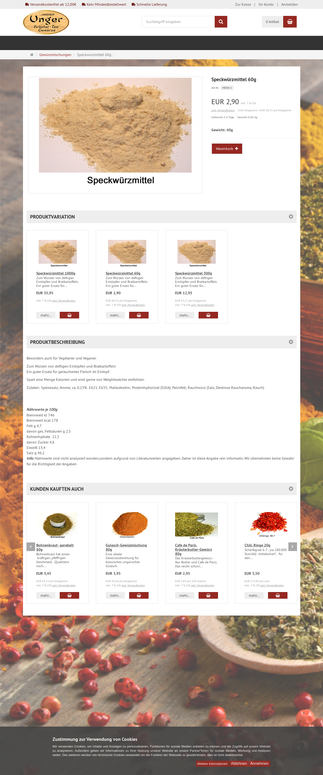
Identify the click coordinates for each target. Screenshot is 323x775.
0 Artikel (272, 21)
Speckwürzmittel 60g (123, 273)
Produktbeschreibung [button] (57, 342)
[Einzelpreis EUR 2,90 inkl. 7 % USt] (254, 102)
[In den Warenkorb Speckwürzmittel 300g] (208, 315)
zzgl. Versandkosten (223, 110)
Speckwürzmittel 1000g (55, 273)
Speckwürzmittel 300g (193, 273)
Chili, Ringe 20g (257, 545)
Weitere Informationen (212, 764)
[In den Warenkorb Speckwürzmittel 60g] (138, 315)
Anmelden (289, 4)
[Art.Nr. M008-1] (254, 87)
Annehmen (259, 763)
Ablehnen (239, 763)
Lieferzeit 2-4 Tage (222, 117)
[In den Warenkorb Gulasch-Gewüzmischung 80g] (138, 595)
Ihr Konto (266, 4)
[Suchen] (221, 22)
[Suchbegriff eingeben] (178, 22)
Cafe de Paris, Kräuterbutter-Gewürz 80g (193, 549)
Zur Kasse (243, 4)
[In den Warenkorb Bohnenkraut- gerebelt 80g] (69, 595)
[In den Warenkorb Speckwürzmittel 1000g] (69, 315)
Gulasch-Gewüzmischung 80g (126, 547)
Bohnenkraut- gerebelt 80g (55, 547)
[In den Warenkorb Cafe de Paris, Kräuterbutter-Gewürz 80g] (208, 595)
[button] (162, 216)
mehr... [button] (46, 315)
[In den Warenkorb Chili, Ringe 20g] (277, 595)
